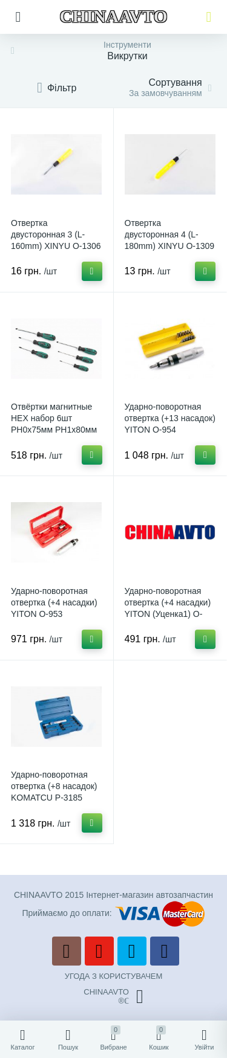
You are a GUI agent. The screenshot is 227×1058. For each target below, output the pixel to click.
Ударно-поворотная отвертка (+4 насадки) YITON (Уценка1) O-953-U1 (168, 608)
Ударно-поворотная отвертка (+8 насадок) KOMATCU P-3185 (54, 786)
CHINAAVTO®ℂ (113, 996)
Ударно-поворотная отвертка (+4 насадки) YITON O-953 (54, 602)
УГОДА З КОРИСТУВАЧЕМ (114, 976)
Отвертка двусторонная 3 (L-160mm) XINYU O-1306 (56, 234)
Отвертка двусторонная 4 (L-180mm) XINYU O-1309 (170, 234)
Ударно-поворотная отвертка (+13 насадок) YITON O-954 (170, 418)
